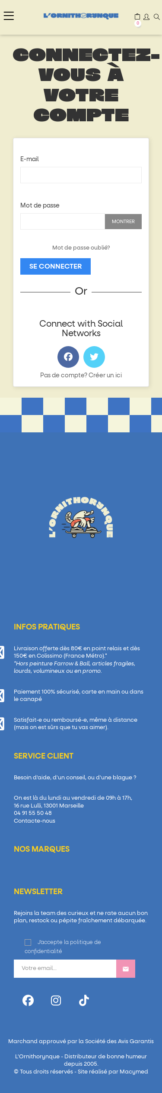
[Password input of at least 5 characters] (62, 221)
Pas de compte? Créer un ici (81, 376)
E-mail (29, 159)
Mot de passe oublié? (81, 248)
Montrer (123, 221)
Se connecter (55, 266)
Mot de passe (40, 206)
